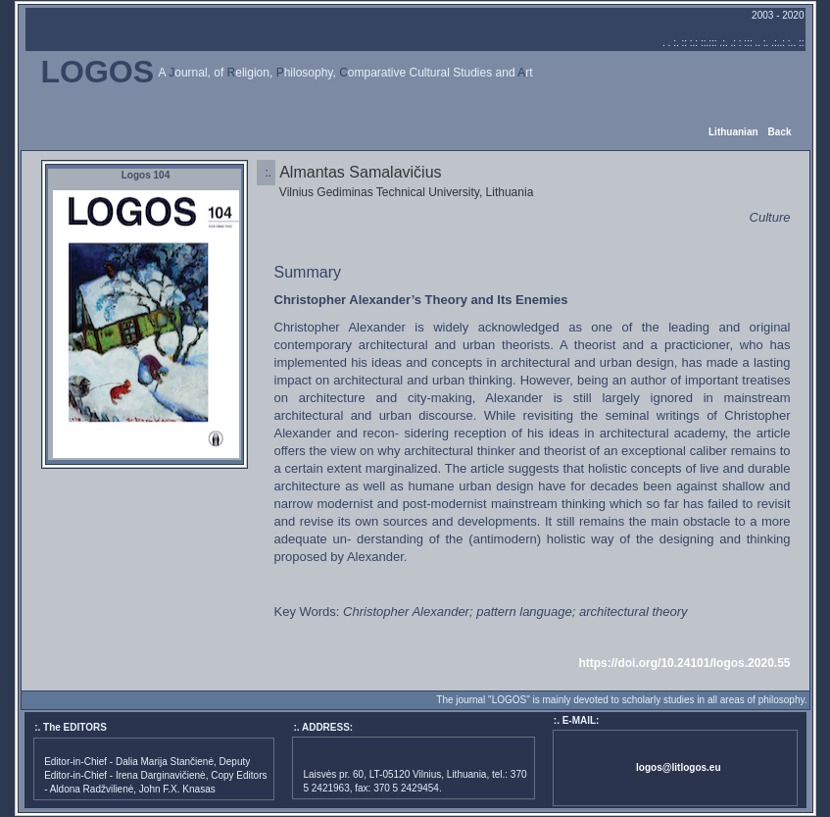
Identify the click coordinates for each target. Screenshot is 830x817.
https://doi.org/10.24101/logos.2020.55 (684, 663)
